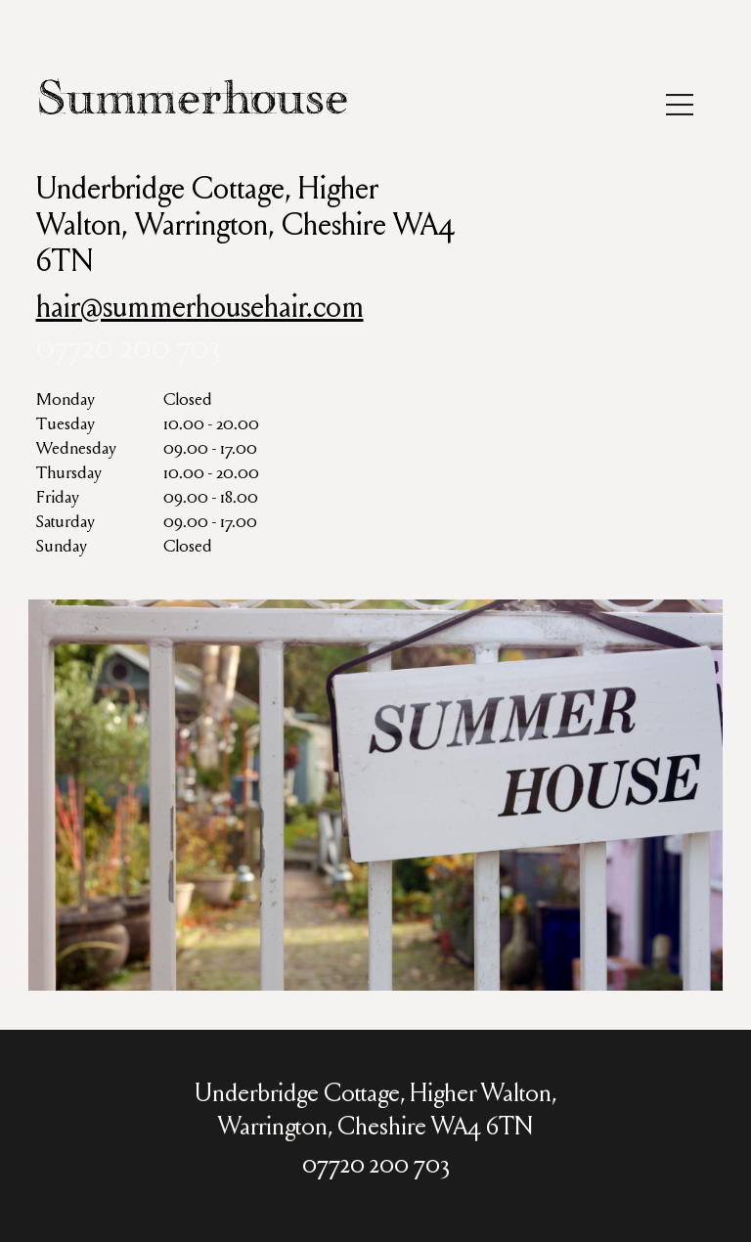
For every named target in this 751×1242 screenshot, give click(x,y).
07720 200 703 (128, 351)
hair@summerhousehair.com (200, 310)
